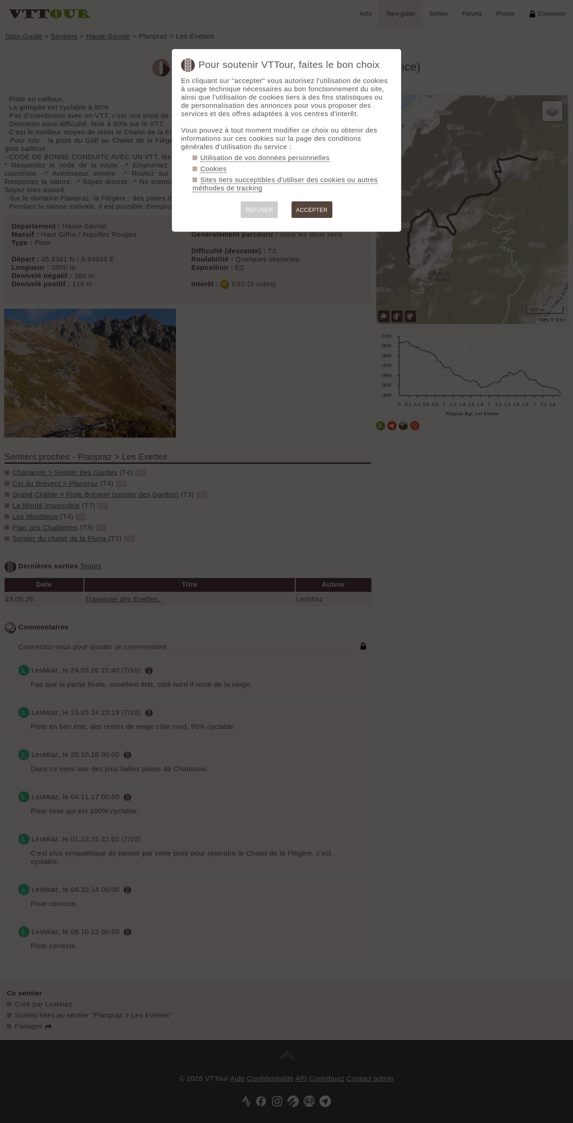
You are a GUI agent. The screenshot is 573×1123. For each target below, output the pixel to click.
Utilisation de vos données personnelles (265, 157)
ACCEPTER (312, 210)
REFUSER (259, 210)
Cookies (213, 168)
